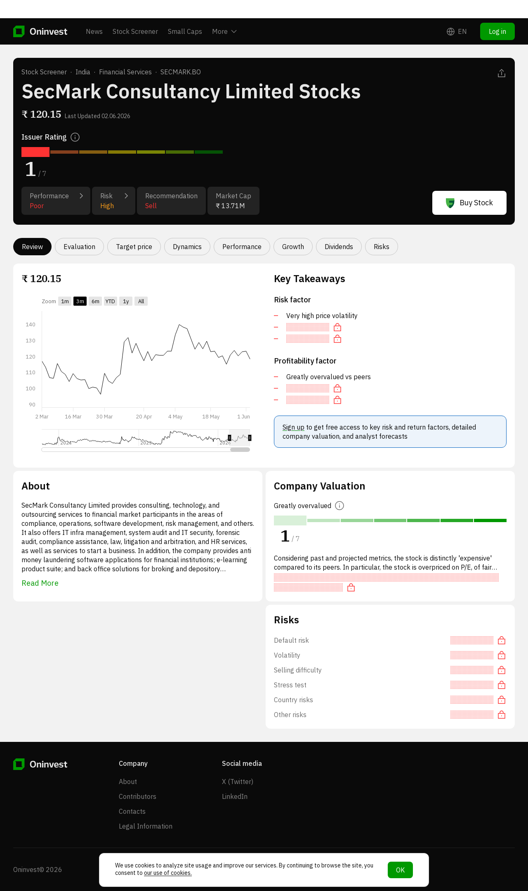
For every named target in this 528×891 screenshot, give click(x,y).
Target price (134, 246)
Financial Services (125, 72)
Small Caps (185, 13)
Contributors (137, 796)
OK (400, 870)
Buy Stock (469, 202)
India (82, 72)
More (224, 13)
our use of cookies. (168, 873)
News (94, 13)
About (128, 781)
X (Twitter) (237, 781)
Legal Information (145, 826)
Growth (293, 246)
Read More (40, 583)
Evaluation (79, 246)
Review (32, 246)
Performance (242, 246)
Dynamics (187, 246)
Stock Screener (135, 13)
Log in (497, 13)
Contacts (132, 811)
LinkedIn (235, 796)
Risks (381, 246)
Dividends (339, 246)
